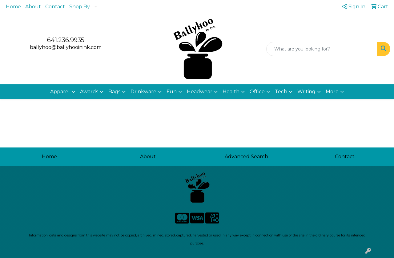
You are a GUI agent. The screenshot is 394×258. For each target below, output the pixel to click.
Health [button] (231, 92)
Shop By (79, 7)
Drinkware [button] (143, 92)
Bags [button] (114, 92)
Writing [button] (306, 92)
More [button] (332, 92)
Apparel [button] (60, 92)
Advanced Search (246, 156)
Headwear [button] (199, 92)
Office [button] (257, 92)
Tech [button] (281, 92)
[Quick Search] (321, 49)
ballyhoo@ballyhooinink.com (66, 47)
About (33, 7)
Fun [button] (172, 92)
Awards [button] (89, 92)
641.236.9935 (65, 40)
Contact (55, 7)
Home (13, 7)
